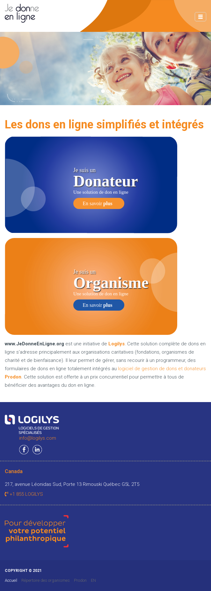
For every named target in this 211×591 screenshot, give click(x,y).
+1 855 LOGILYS (24, 494)
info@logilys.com (37, 438)
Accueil (11, 580)
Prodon (80, 580)
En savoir (97, 203)
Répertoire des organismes (45, 580)
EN (93, 580)
